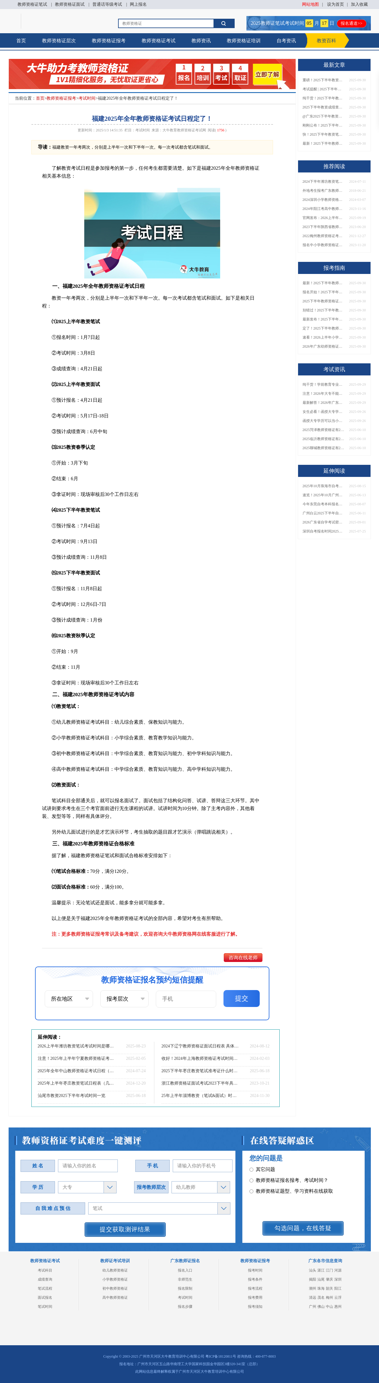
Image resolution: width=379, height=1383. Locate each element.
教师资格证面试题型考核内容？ (286, 1171)
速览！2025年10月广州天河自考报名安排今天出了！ (324, 495)
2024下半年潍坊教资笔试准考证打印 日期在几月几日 (324, 181)
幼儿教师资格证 (115, 1270)
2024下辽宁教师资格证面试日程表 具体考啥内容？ (200, 1046)
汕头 (312, 1270)
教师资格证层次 (59, 40)
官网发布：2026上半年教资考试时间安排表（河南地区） (324, 218)
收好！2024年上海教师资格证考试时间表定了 (200, 1058)
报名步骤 (185, 1306)
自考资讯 (286, 40)
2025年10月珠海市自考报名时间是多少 (324, 486)
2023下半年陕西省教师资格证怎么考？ (324, 227)
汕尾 (321, 1279)
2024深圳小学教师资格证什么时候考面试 (324, 200)
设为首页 (335, 4)
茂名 (321, 1297)
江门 (329, 1270)
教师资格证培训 (244, 40)
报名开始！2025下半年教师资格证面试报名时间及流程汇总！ (324, 292)
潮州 (312, 1288)
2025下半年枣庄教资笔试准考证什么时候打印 (200, 1071)
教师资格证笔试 (32, 4)
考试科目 (45, 1270)
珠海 (321, 1288)
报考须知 (255, 1306)
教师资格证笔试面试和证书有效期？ (291, 1215)
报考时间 (255, 1270)
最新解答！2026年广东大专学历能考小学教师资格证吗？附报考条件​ (324, 402)
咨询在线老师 (243, 957)
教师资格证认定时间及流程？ (284, 1193)
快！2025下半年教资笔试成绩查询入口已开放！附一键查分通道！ (324, 134)
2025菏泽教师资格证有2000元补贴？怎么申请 (324, 430)
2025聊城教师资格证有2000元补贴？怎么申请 (324, 448)
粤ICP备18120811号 (220, 1356)
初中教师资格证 (115, 1288)
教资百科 (326, 40)
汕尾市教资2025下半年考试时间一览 (71, 1095)
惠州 (338, 1306)
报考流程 (255, 1288)
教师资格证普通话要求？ (279, 1182)
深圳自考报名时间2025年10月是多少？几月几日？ (324, 531)
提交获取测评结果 (125, 1229)
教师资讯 (201, 40)
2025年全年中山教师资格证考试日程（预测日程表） (76, 1071)
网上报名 (138, 4)
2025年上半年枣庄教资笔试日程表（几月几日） (76, 1083)
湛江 (321, 1270)
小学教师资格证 (115, 1279)
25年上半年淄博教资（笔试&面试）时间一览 (200, 1095)
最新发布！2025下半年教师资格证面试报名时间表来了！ (324, 319)
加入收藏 (359, 4)
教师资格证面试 (70, 4)
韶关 (329, 1288)
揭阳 (312, 1279)
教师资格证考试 (158, 40)
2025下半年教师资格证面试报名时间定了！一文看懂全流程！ (324, 301)
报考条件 (255, 1279)
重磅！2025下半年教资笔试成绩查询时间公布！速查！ (324, 80)
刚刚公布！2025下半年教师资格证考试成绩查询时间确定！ (324, 125)
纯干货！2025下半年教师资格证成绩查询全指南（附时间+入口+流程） (324, 98)
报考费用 (255, 1297)
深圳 (338, 1279)
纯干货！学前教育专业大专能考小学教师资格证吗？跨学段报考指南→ (324, 384)
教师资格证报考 (109, 40)
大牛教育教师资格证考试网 (184, 130)
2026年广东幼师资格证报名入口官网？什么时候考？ (324, 346)
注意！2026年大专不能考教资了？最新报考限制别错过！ (324, 393)
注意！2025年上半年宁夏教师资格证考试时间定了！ (76, 1058)
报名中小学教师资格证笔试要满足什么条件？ (324, 245)
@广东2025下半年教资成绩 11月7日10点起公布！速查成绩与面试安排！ (324, 116)
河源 (338, 1270)
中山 (329, 1306)
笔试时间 (45, 1306)
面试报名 (45, 1297)
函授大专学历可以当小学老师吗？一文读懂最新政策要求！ (324, 421)
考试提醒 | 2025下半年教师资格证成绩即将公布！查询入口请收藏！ (324, 89)
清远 (312, 1297)
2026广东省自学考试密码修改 (324, 522)
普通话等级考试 (107, 4)
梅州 (329, 1297)
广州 (312, 1306)
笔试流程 (45, 1288)
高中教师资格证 (115, 1297)
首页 (21, 40)
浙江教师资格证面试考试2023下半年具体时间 (200, 1083)
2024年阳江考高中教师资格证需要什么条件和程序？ (324, 209)
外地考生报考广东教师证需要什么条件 (324, 190)
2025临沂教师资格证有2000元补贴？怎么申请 (324, 439)
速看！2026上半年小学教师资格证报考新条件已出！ (324, 337)
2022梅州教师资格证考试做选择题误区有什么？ (324, 236)
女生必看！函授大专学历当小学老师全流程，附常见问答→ (324, 412)
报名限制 (185, 1288)
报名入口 (185, 1270)
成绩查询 (45, 1279)
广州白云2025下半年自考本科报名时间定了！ (324, 513)
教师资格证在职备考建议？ (281, 1204)
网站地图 (310, 4)
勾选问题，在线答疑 (303, 1228)
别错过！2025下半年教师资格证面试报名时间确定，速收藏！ (324, 310)
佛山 (321, 1306)
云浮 (338, 1297)
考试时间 (87, 98)
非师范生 (185, 1279)
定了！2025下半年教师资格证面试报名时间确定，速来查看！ (324, 328)
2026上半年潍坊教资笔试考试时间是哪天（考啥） (76, 1046)
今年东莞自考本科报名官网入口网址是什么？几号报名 (324, 504)
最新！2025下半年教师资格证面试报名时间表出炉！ (324, 143)
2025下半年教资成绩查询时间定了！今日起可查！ (324, 107)
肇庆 (329, 1279)
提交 (241, 998)
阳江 (338, 1288)
